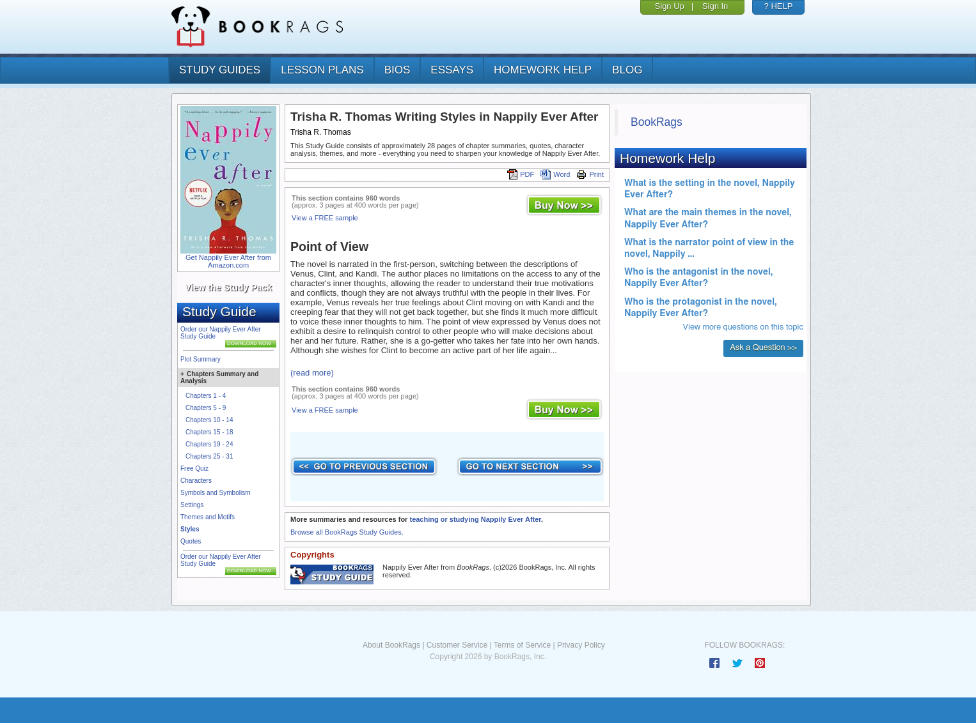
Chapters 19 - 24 (209, 444)
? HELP (778, 6)
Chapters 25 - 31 (209, 456)
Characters (196, 480)
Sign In (715, 6)
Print (590, 174)
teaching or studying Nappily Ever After (475, 519)
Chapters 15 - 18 (209, 432)
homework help (543, 70)
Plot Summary (200, 359)
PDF (520, 174)
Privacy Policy (581, 645)
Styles (189, 529)
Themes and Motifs (207, 517)
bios (397, 70)
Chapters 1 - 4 (205, 395)
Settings (191, 504)
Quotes (190, 541)
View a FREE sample (325, 218)
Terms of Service (522, 645)
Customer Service (457, 645)
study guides (219, 70)
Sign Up (669, 6)
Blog (627, 70)
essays (451, 70)
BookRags (656, 122)
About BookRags (391, 645)
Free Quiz (194, 468)
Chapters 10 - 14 (209, 419)
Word (555, 174)
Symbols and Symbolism (215, 492)
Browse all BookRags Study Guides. (347, 532)
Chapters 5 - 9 (205, 407)
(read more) (312, 372)
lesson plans (322, 70)
